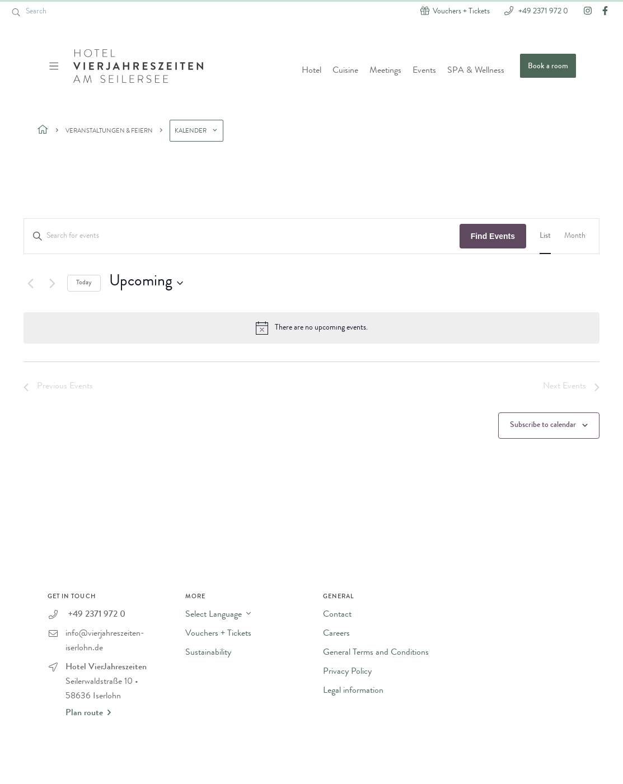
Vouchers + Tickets (218, 634)
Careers (336, 634)
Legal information (353, 691)
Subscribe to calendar (543, 425)
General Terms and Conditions (376, 653)
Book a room (548, 67)
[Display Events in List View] (545, 236)
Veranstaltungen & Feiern (109, 131)
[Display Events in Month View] (574, 236)
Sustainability (208, 653)
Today (84, 283)
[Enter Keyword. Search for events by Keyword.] (242, 236)
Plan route (88, 713)
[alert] (311, 328)
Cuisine (345, 71)
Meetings (385, 71)
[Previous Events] (30, 283)
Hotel (311, 71)
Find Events (493, 236)
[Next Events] (52, 283)
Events (424, 71)
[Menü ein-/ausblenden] (55, 66)
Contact (337, 615)
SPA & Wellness (475, 71)
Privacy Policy (347, 672)
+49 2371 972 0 (542, 11)
